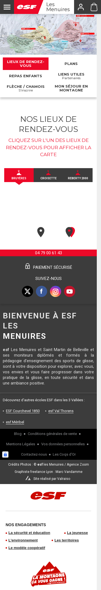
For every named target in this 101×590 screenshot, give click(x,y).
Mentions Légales (20, 444)
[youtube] (69, 291)
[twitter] (27, 291)
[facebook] (41, 291)
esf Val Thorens (61, 411)
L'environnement (23, 540)
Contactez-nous (34, 454)
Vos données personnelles (63, 444)
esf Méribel (15, 422)
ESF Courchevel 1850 (23, 411)
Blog (18, 434)
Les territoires (66, 540)
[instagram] (55, 291)
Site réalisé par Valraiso (51, 479)
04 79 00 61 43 (48, 252)
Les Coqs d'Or (64, 454)
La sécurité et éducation (29, 533)
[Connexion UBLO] (5, 454)
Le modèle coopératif (26, 548)
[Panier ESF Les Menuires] (94, 7)
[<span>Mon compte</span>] (80, 7)
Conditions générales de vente (52, 434)
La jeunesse (77, 533)
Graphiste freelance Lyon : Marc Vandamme (48, 472)
